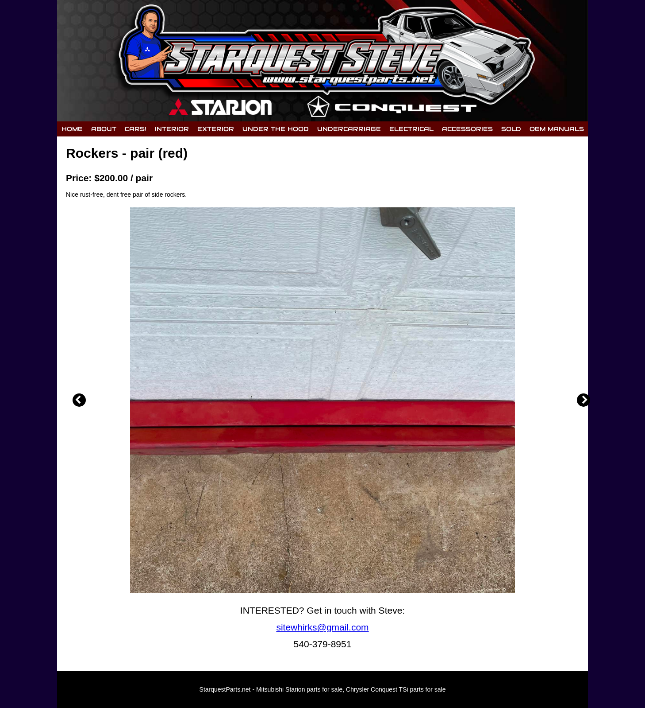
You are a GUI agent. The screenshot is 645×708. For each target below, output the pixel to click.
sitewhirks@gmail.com (322, 627)
